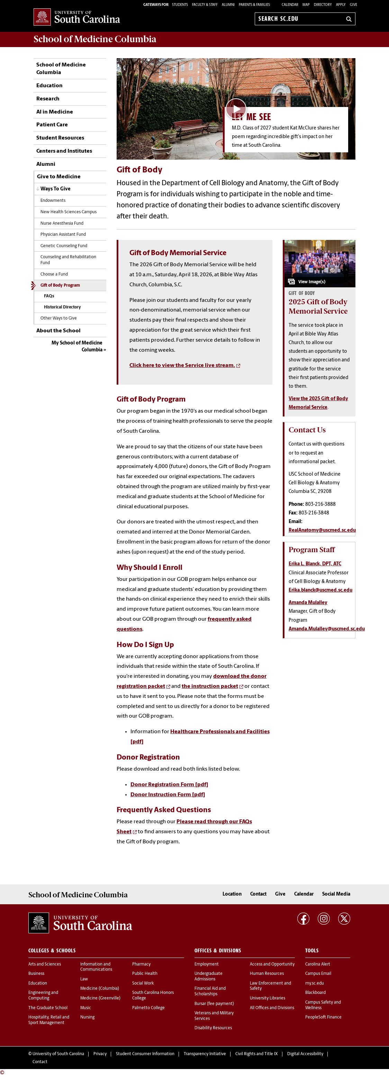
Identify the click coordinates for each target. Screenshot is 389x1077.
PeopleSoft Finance (323, 1017)
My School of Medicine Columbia (77, 347)
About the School (58, 331)
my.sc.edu (314, 983)
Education (49, 86)
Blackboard (315, 993)
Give (353, 5)
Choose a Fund (54, 274)
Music (85, 1008)
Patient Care (52, 125)
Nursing (87, 1017)
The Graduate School (47, 1008)
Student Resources (60, 138)
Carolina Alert (317, 964)
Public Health (144, 974)
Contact (258, 894)
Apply (341, 5)
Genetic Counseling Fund (63, 246)
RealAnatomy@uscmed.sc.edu (322, 530)
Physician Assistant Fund (63, 235)
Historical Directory (62, 307)
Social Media (336, 894)
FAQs (49, 296)
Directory (323, 5)
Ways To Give (55, 189)
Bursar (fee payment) (214, 1004)
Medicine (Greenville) (100, 998)
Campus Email (318, 974)
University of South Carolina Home (77, 17)
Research (48, 99)
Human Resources (267, 974)
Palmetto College (148, 1008)
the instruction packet (210, 686)
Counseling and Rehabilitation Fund (68, 260)
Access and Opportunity (272, 964)
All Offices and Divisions (272, 1008)
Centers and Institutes (64, 151)
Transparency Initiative (205, 1054)
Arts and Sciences (44, 964)
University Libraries (267, 998)
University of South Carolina (58, 1054)
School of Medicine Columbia (95, 39)
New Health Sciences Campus (68, 212)
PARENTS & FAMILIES (254, 5)
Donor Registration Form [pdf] (169, 785)
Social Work (143, 983)
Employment (206, 964)
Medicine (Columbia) (99, 989)
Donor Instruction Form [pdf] (167, 795)
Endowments (52, 201)
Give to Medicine (59, 177)
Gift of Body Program (60, 286)
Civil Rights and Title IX (256, 1054)
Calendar (290, 5)
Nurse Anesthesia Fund (61, 224)
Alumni (45, 164)
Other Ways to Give (58, 318)
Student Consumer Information (145, 1054)
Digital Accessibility (305, 1054)
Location (232, 894)
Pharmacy (141, 964)
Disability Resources (213, 1028)
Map (306, 5)
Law (84, 979)
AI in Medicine (54, 112)
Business (36, 974)
